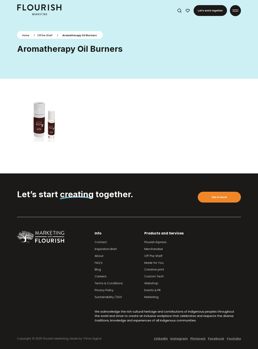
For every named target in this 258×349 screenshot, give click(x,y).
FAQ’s (98, 263)
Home (25, 35)
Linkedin (161, 338)
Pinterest (198, 338)
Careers (100, 276)
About (99, 256)
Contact (101, 242)
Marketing (151, 297)
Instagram (179, 338)
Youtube (234, 338)
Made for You (154, 263)
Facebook (216, 338)
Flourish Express (155, 242)
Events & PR (152, 290)
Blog (98, 269)
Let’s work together (210, 10)
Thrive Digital (92, 339)
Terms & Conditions (109, 283)
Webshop (151, 283)
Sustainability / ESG (108, 297)
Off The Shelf (153, 256)
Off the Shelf (44, 35)
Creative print (154, 269)
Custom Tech (154, 276)
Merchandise (153, 249)
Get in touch (219, 197)
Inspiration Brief (106, 249)
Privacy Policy (104, 290)
